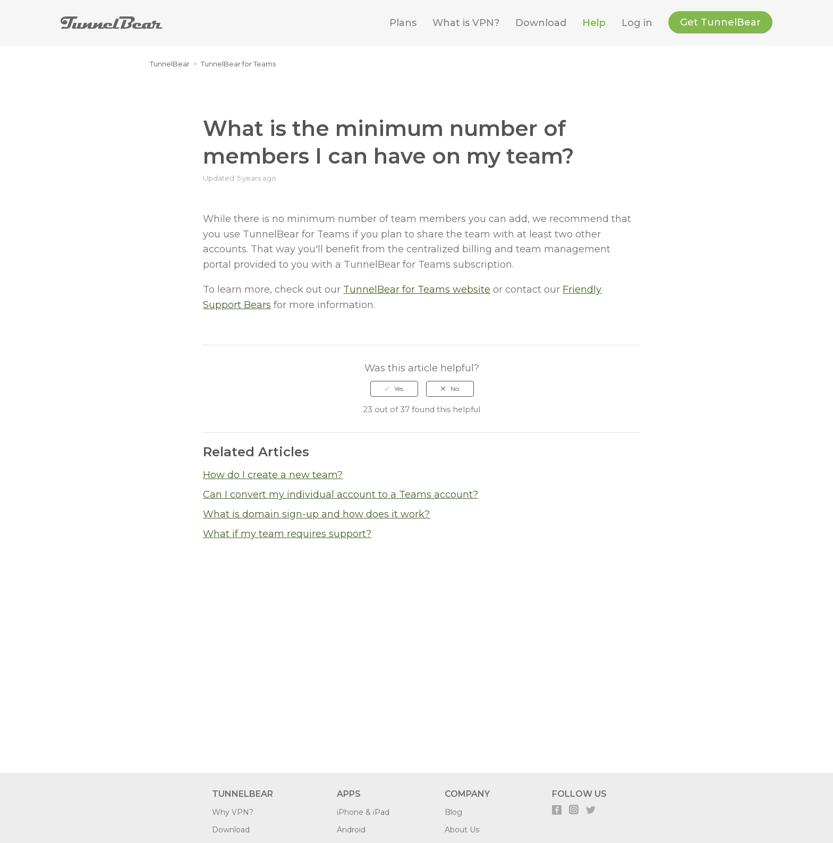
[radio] (394, 389)
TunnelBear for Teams (238, 63)
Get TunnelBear (720, 22)
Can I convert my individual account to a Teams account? (340, 494)
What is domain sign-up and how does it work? (316, 514)
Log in (637, 23)
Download (540, 23)
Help (594, 23)
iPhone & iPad (363, 812)
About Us (462, 830)
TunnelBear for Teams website (416, 289)
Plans (402, 23)
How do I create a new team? (273, 475)
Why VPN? (232, 812)
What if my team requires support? (287, 534)
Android (351, 830)
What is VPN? (465, 23)
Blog (453, 812)
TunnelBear (170, 63)
